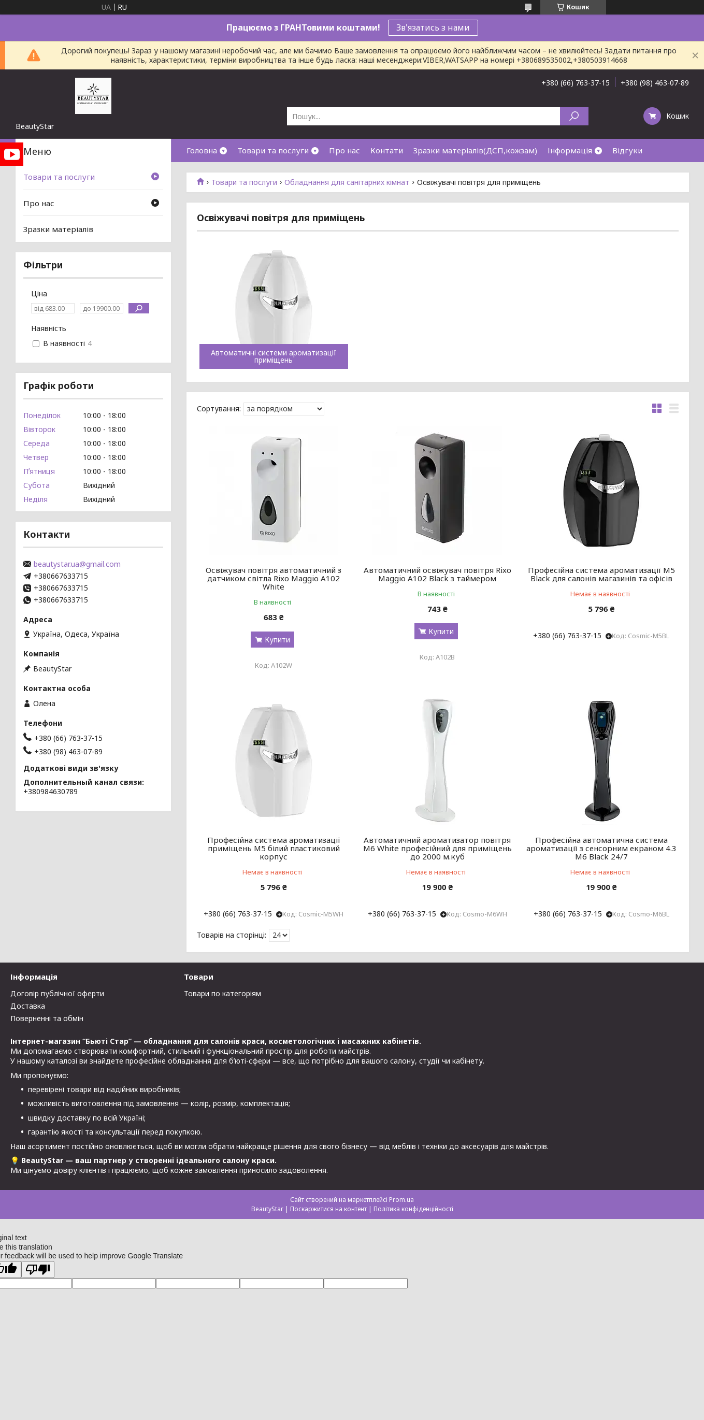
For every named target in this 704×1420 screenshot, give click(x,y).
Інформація (570, 150)
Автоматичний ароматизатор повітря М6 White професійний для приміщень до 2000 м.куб (437, 848)
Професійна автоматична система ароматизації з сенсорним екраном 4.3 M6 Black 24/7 (601, 848)
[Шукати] (574, 116)
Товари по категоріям (222, 993)
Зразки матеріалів (58, 229)
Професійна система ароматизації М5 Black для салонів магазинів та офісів (601, 574)
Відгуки (627, 150)
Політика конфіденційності (413, 1208)
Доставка (27, 1006)
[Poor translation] (37, 1269)
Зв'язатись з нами (433, 27)
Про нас (344, 150)
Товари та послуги (273, 150)
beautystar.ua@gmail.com (77, 564)
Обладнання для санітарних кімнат (346, 182)
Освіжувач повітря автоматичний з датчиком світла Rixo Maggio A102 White (273, 578)
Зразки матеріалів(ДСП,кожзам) (475, 150)
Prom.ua (401, 1199)
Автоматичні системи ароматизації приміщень (273, 356)
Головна (201, 150)
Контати (386, 150)
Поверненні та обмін (46, 1018)
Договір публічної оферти (57, 993)
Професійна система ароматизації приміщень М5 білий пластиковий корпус (273, 848)
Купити (277, 639)
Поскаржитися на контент (328, 1208)
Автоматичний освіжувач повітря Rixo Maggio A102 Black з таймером (437, 574)
